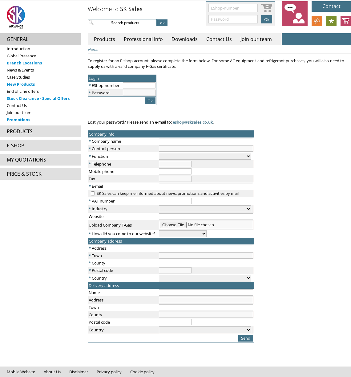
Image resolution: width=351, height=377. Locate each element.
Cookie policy (142, 372)
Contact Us (17, 105)
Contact (331, 6)
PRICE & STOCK (24, 173)
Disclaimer (78, 372)
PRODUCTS (20, 131)
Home (93, 49)
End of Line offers (23, 91)
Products (104, 39)
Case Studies (18, 77)
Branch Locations (24, 63)
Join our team (19, 112)
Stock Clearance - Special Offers (38, 98)
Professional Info (143, 39)
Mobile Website (21, 372)
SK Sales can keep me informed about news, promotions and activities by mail (168, 193)
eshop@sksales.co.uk (192, 122)
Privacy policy (109, 372)
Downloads (184, 39)
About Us (52, 372)
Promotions (18, 119)
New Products (21, 84)
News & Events (20, 70)
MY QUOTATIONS (26, 159)
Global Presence (21, 56)
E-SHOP (15, 145)
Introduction (18, 48)
